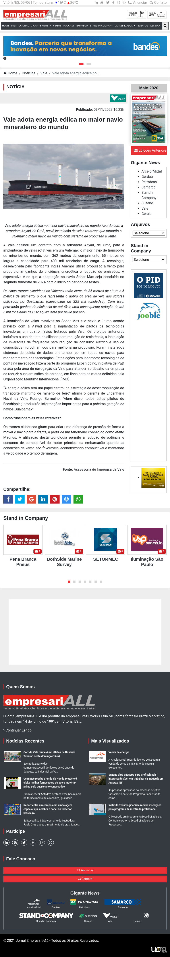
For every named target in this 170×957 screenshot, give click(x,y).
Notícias (28, 73)
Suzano (147, 203)
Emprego (82, 25)
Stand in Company (101, 25)
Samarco (148, 187)
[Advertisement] (149, 389)
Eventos (142, 25)
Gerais (146, 214)
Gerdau (147, 177)
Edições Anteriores (150, 150)
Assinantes (157, 25)
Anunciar (137, 2)
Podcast (69, 25)
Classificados (124, 25)
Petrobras (149, 182)
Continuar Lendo (17, 730)
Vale (43, 73)
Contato (158, 2)
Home (6, 25)
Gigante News (40, 25)
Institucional (20, 25)
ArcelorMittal (151, 171)
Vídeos (57, 25)
